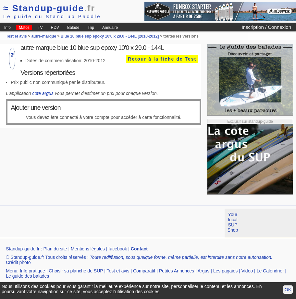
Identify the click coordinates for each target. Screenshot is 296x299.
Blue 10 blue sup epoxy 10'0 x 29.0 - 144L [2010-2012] (110, 36)
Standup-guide (49, 8)
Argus (204, 270)
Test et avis (17, 36)
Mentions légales (88, 248)
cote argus (43, 93)
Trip (91, 27)
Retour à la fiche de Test (162, 59)
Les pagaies (225, 270)
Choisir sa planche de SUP (76, 270)
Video (247, 270)
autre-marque (43, 36)
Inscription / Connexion (266, 27)
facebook (118, 248)
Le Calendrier (270, 270)
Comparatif (144, 270)
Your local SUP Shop (233, 222)
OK (288, 289)
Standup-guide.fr (23, 248)
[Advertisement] (118, 223)
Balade (73, 27)
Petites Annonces (176, 270)
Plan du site (55, 248)
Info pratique (32, 270)
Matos (24, 27)
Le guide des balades (27, 276)
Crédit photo (18, 262)
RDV (55, 27)
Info (7, 27)
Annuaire (110, 27)
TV (40, 27)
